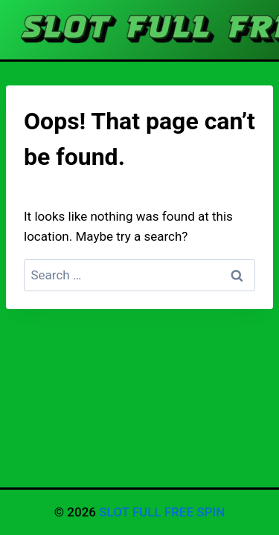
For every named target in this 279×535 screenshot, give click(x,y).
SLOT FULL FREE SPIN (162, 512)
